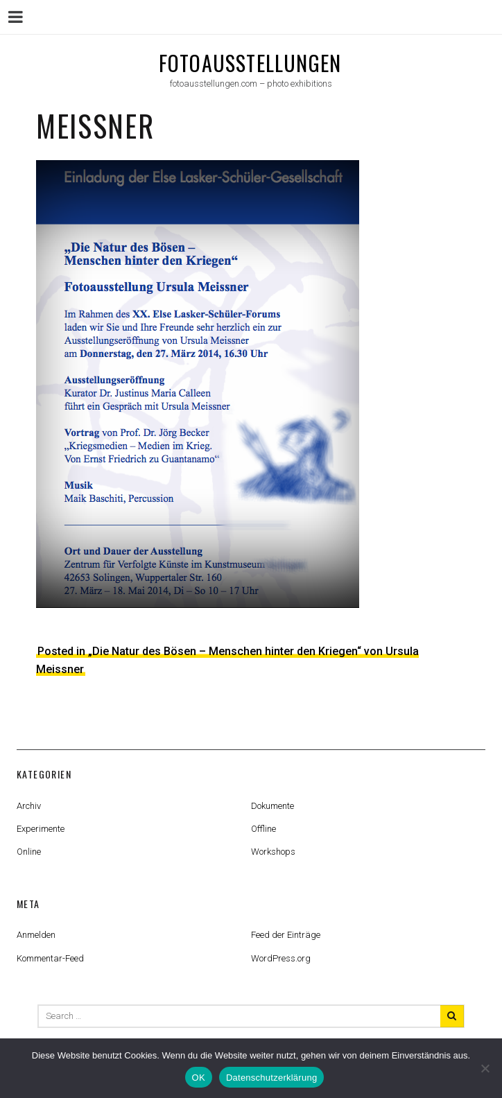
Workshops (273, 851)
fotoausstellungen (250, 62)
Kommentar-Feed (50, 958)
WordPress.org (281, 958)
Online (29, 851)
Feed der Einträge (285, 935)
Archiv (29, 806)
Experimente (40, 829)
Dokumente (272, 806)
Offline (263, 829)
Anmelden (36, 935)
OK (198, 1077)
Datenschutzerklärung (271, 1077)
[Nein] (485, 1068)
